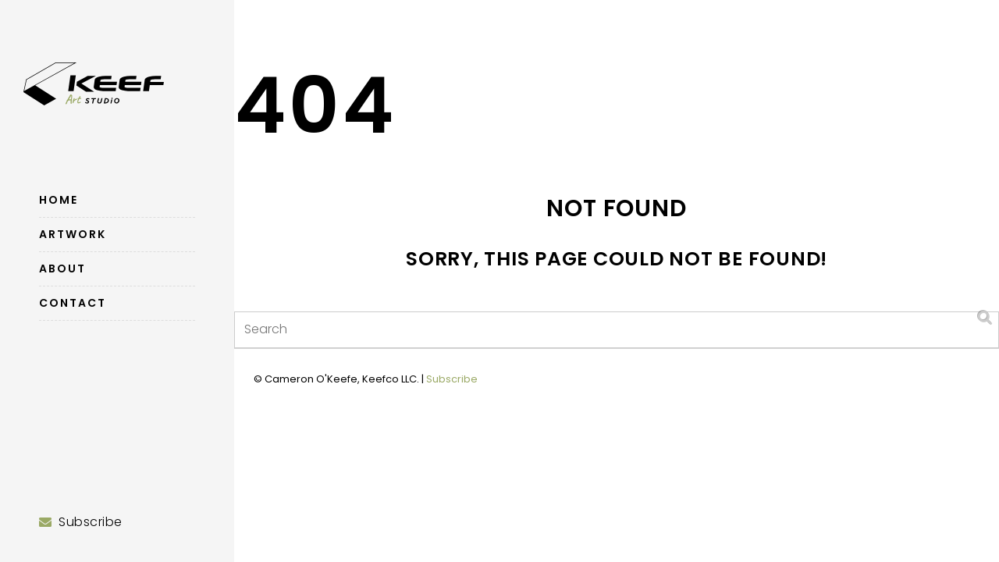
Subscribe (452, 379)
